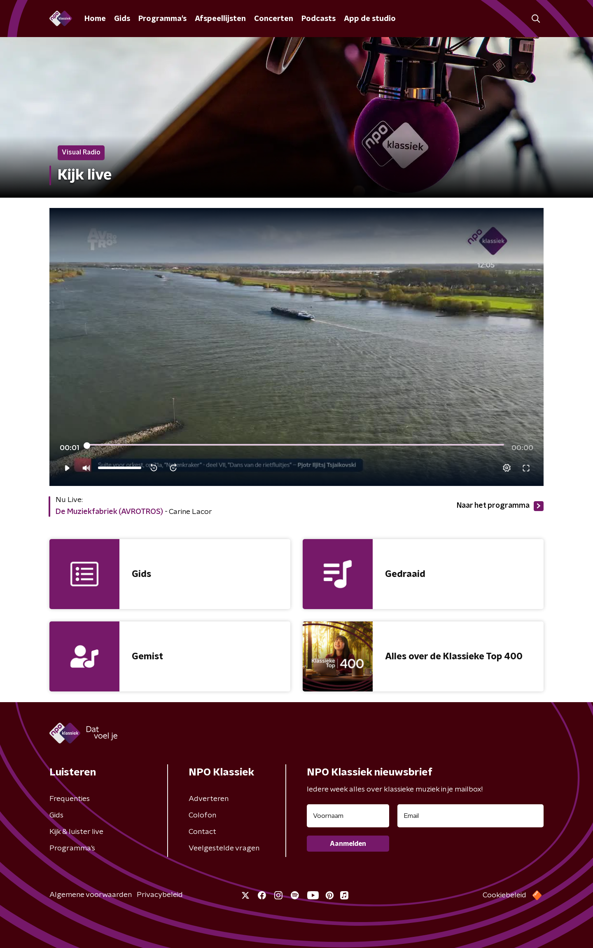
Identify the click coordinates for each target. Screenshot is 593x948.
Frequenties (69, 799)
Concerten (273, 19)
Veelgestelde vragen (224, 848)
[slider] (295, 445)
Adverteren (209, 799)
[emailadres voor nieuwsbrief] (470, 815)
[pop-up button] (506, 468)
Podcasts (318, 19)
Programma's (162, 19)
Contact (202, 832)
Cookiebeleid (504, 895)
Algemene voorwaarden (90, 895)
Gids (122, 19)
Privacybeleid (160, 895)
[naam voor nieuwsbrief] (348, 815)
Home (95, 19)
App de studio (370, 19)
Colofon (202, 815)
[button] (536, 18)
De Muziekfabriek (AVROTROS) (109, 512)
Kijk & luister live (76, 832)
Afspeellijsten (220, 19)
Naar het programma (500, 506)
